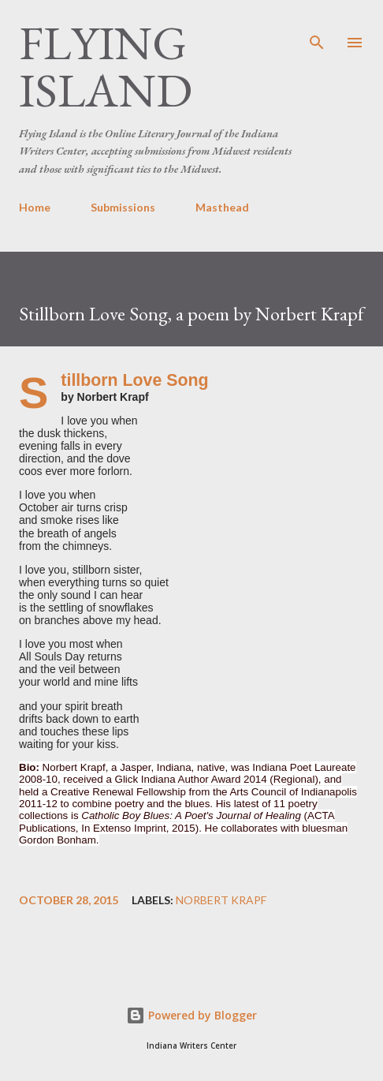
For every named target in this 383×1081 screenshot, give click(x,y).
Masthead (222, 207)
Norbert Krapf (221, 900)
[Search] (316, 28)
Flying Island (105, 66)
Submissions (123, 207)
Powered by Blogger (191, 1015)
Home (34, 207)
